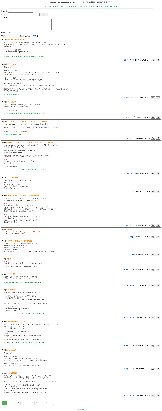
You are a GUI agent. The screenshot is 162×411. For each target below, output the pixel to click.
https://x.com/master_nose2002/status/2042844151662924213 (24, 113)
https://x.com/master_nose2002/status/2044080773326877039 (24, 56)
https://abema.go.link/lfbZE (12, 94)
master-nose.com (50, 6)
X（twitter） (61, 6)
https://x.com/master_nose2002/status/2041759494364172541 (24, 170)
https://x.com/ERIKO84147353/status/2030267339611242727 (23, 282)
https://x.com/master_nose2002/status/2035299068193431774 (24, 342)
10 (46, 403)
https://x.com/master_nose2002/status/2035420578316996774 (24, 314)
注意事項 (101, 6)
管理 (115, 6)
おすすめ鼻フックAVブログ (87, 6)
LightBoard (81, 409)
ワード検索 (108, 6)
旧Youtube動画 (72, 6)
